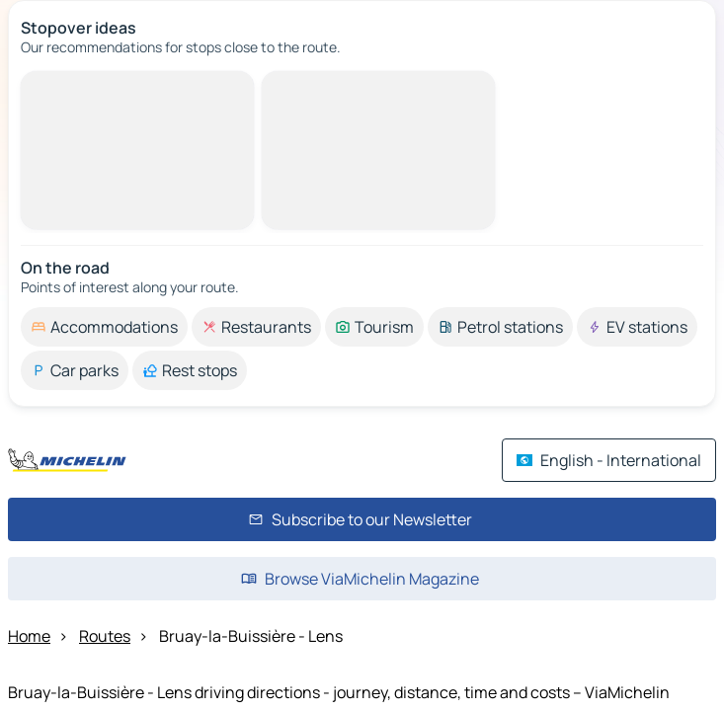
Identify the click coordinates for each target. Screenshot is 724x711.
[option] (104, 327)
